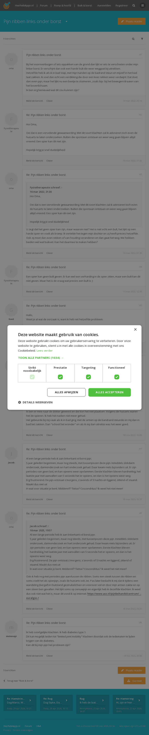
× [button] (135, 329)
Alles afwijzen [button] (66, 392)
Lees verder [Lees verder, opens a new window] (44, 350)
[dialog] (74, 367)
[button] (74, 357)
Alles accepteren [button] (109, 392)
